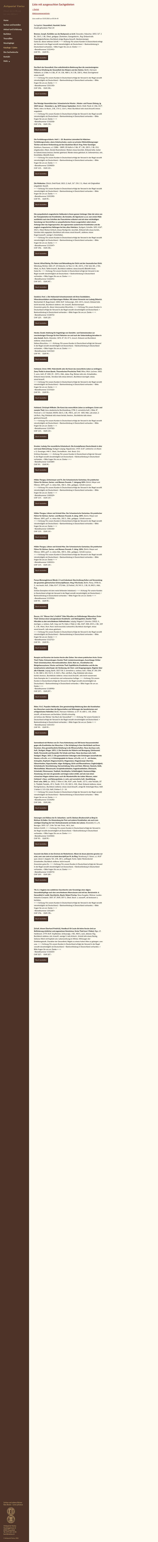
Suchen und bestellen (12, 25)
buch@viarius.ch (9, 1534)
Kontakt (7, 57)
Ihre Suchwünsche (11, 52)
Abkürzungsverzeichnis (41, 13)
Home (6, 20)
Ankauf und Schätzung (13, 29)
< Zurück (35, 9)
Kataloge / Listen (10, 48)
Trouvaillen (8, 38)
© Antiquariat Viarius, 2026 (11, 1538)
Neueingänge (9, 43)
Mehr (7, 61)
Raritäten (7, 34)
